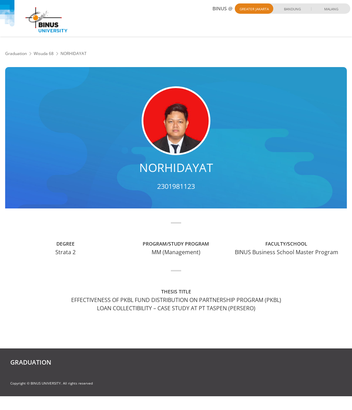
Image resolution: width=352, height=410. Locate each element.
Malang (331, 9)
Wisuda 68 (44, 53)
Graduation (16, 53)
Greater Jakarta (254, 9)
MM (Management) (176, 252)
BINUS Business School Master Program (286, 252)
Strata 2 (65, 252)
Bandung (292, 9)
